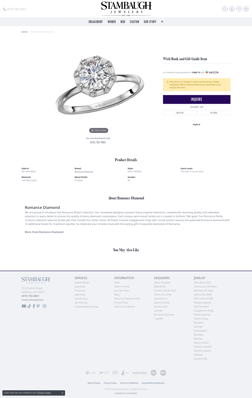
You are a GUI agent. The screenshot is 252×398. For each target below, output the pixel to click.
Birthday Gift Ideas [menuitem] (203, 290)
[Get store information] (33, 300)
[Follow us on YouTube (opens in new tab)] (24, 306)
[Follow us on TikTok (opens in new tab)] (29, 306)
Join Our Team (121, 290)
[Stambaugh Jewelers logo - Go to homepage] (126, 9)
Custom (134, 22)
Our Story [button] (150, 22)
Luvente (158, 310)
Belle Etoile (160, 286)
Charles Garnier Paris (165, 290)
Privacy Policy (121, 302)
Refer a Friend (121, 286)
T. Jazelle (158, 318)
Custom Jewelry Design (87, 306)
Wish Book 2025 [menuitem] (202, 282)
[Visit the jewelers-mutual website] (139, 373)
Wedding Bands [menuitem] (202, 314)
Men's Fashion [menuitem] (201, 342)
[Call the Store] (31, 296)
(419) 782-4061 (98, 142)
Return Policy (94, 383)
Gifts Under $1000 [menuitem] (203, 298)
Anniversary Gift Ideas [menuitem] (205, 286)
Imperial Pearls (162, 302)
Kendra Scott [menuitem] (200, 358)
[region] (99, 86)
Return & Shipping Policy (127, 298)
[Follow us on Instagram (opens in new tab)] (44, 306)
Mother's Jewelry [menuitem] (202, 350)
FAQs (117, 282)
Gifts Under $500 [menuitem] (203, 294)
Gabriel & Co (160, 298)
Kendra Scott (161, 306)
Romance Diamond (84, 171)
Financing (80, 290)
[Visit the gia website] (91, 373)
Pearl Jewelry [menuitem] (200, 330)
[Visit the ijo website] (104, 373)
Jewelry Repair (82, 282)
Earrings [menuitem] (198, 326)
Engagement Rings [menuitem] (204, 310)
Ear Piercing (81, 302)
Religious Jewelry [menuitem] (202, 302)
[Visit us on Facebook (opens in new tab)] (34, 306)
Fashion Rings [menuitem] (201, 318)
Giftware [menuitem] (198, 354)
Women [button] (112, 22)
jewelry (25, 32)
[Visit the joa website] (125, 373)
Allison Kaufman (162, 282)
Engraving (80, 286)
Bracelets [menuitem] (198, 334)
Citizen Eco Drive (163, 294)
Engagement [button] (96, 22)
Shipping (180, 112)
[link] (15, 9)
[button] (225, 9)
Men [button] (123, 22)
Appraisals (80, 294)
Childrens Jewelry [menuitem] (203, 346)
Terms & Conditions (124, 306)
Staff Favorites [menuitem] (201, 306)
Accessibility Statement (153, 383)
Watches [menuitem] (198, 338)
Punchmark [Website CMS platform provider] (131, 393)
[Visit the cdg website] (153, 373)
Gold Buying (81, 298)
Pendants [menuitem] (199, 322)
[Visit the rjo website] (115, 373)
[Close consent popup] (62, 393)
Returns (213, 112)
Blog (116, 294)
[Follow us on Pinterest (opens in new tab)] (38, 306)
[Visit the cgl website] (163, 373)
